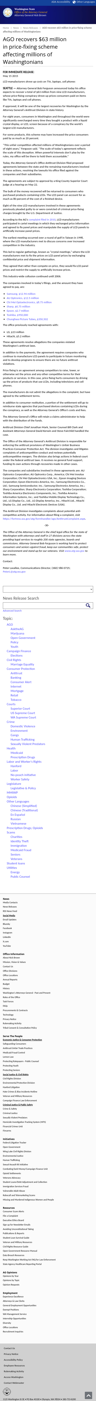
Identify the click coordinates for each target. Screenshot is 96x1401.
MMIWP (12, 793)
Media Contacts (10, 902)
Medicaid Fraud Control (14, 1052)
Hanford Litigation (11, 1087)
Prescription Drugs (23, 757)
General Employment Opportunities (19, 1305)
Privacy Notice (9, 1019)
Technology (8, 1015)
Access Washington (13, 1377)
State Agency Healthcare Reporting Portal (22, 1264)
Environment (19, 731)
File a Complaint (10, 1216)
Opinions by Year (11, 1276)
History (6, 988)
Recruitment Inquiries (13, 1331)
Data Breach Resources (13, 1255)
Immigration (19, 846)
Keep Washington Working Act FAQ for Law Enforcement (29, 1260)
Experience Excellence (13, 1296)
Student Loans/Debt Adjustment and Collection (25, 1182)
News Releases (30, 27)
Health (11, 748)
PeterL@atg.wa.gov (14, 571)
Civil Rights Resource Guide (15, 1246)
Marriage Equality (22, 664)
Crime (11, 722)
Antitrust (16, 673)
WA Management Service (15, 1314)
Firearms (7, 1131)
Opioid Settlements (12, 1173)
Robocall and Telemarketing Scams (19, 1195)
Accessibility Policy (13, 1359)
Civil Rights (14, 660)
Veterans (16, 859)
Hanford (16, 766)
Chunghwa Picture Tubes (21, 319)
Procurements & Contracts (15, 1010)
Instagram (7, 933)
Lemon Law (8, 1057)
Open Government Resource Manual (20, 1251)
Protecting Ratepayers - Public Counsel (21, 1061)
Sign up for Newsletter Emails (16, 1225)
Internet (16, 686)
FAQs (5, 1006)
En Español (18, 815)
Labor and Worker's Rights (24, 762)
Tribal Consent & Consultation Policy (20, 1028)
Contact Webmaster (14, 1382)
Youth (14, 647)
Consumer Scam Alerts (13, 1211)
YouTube (7, 946)
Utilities (12, 868)
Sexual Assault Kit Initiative (15, 1164)
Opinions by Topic (11, 1280)
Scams (11, 832)
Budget (6, 984)
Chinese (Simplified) (24, 806)
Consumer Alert (21, 682)
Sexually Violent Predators (28, 744)
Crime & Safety (10, 1109)
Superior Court (20, 709)
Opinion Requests (11, 1285)
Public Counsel (20, 877)
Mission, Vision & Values (14, 962)
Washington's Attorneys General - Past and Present (26, 993)
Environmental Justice (13, 1156)
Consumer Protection (21, 669)
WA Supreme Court (23, 717)
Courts (11, 704)
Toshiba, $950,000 (17, 315)
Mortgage (17, 691)
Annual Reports (10, 979)
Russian (16, 819)
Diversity (7, 1323)
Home (6, 27)
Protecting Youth (11, 1066)
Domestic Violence (23, 726)
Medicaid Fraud (21, 850)
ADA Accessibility (60, 1)
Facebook (7, 928)
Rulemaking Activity (12, 1023)
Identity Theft (20, 841)
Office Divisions (10, 971)
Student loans (16, 863)
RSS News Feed (10, 911)
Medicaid (17, 753)
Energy (15, 872)
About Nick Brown (11, 957)
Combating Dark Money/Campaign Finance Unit (25, 1169)
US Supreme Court (23, 713)
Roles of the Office (11, 997)
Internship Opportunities (14, 1318)
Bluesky (6, 924)
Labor (14, 770)
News (16, 27)
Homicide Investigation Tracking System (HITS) (24, 1122)
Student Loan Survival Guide (16, 1238)
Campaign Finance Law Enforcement (20, 1100)
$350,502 (42, 319)
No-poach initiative (23, 775)
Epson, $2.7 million (18, 310)
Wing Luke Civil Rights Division (17, 1151)
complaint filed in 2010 (42, 219)
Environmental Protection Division (19, 1083)
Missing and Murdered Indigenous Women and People (28, 1200)
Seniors (15, 854)
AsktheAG (17, 629)
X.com (6, 941)
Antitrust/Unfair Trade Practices (17, 1048)
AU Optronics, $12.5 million (23, 298)
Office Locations (10, 975)
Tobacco (16, 700)
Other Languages (84, 1)
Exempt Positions (11, 1310)
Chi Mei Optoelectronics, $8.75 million (29, 302)
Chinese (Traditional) (24, 810)
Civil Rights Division (12, 1078)
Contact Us (8, 966)
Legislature (14, 784)
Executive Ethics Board (13, 1220)
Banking (16, 678)
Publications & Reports (13, 1233)
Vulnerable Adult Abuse (14, 1191)
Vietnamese (18, 824)
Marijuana (17, 633)
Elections (17, 655)
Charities (16, 837)
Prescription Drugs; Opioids (25, 828)
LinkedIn (7, 937)
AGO (10, 625)
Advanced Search (12, 610)
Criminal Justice (10, 1113)
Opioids (12, 797)
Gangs (15, 735)
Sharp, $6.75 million (18, 306)
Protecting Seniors (11, 1070)
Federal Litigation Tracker (14, 1142)
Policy (14, 642)
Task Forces (8, 1001)
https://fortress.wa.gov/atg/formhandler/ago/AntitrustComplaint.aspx (44, 518)
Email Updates (9, 919)
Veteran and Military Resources (17, 1096)
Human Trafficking (23, 740)
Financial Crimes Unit (13, 1126)
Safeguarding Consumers (14, 1044)
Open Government (23, 638)
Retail (14, 695)
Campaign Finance (19, 651)
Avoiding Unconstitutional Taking (18, 1229)
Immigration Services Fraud (15, 1186)
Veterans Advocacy (12, 1178)
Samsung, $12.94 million (21, 294)
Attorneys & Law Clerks (13, 1301)
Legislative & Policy (23, 788)
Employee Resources (14, 1365)
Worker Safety (20, 779)
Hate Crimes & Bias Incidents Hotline (20, 1091)
